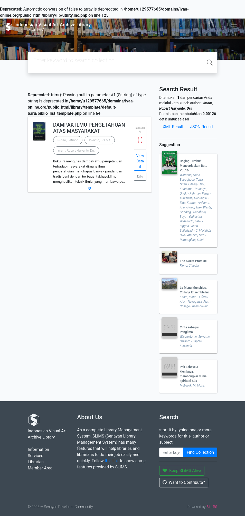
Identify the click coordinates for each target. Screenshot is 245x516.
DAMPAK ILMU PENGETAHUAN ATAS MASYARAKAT (89, 128)
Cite (140, 176)
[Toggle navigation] (234, 27)
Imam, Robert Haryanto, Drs (76, 150)
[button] (90, 188)
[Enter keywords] (171, 452)
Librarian (36, 461)
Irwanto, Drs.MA (99, 140)
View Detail (140, 161)
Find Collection (200, 452)
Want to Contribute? (184, 482)
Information (38, 449)
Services (35, 455)
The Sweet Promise (193, 261)
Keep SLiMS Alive (182, 470)
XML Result (173, 126)
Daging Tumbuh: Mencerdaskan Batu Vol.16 (193, 165)
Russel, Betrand (68, 140)
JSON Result (201, 126)
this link (112, 460)
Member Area (40, 468)
